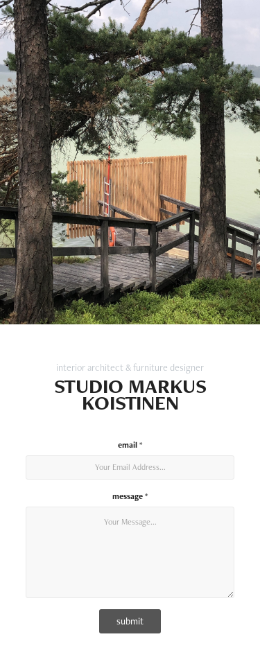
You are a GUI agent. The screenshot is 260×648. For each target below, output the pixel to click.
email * (130, 444)
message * (130, 496)
